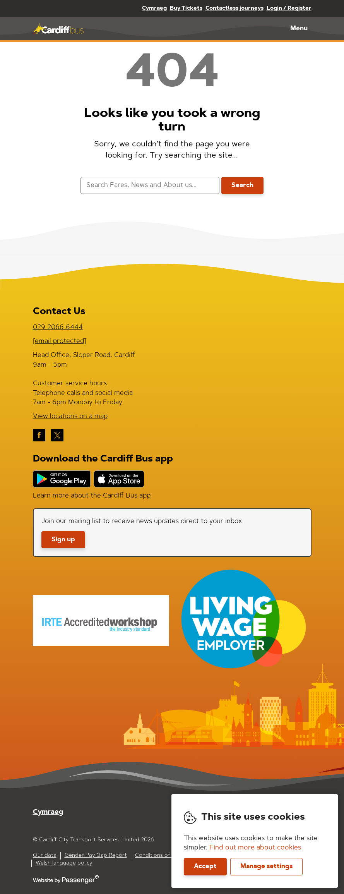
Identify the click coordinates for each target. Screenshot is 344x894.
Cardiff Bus (58, 28)
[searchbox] (149, 185)
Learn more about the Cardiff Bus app (92, 495)
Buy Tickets (186, 8)
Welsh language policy (64, 863)
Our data (44, 855)
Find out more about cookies (255, 847)
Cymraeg (154, 8)
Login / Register (289, 8)
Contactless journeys (234, 8)
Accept (205, 866)
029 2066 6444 (58, 327)
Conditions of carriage (164, 855)
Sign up (63, 540)
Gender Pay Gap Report (96, 855)
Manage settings (266, 866)
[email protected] (59, 341)
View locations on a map (70, 416)
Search (242, 185)
